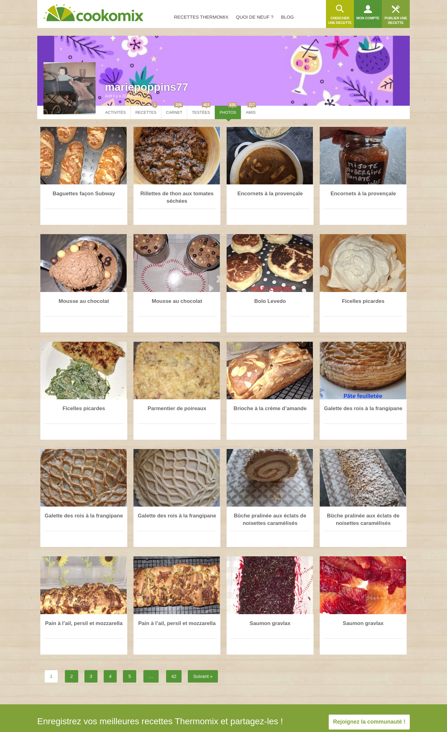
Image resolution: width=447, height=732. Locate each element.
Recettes (146, 110)
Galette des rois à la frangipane (363, 408)
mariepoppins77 (146, 87)
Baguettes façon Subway (83, 194)
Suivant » (203, 676)
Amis (251, 110)
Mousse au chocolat (84, 301)
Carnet (174, 110)
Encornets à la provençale (270, 194)
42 (174, 676)
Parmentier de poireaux (177, 408)
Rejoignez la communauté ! (369, 722)
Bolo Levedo (270, 301)
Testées (201, 110)
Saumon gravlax (270, 623)
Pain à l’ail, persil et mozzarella (83, 623)
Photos (228, 110)
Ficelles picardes (363, 301)
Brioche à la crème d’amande (269, 408)
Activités (115, 112)
